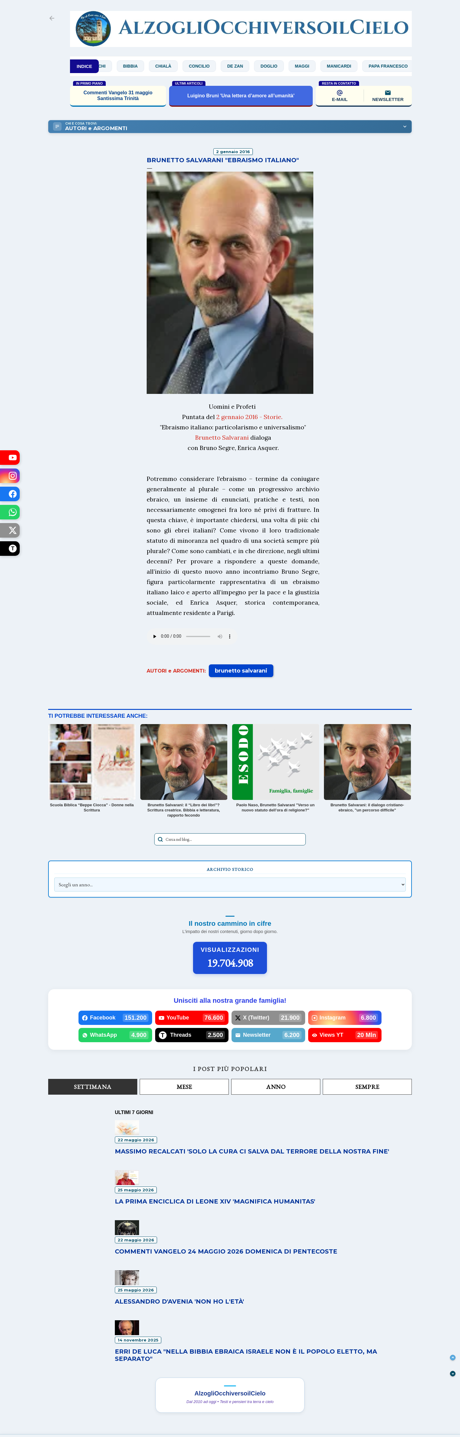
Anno (275, 1087)
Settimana (93, 1087)
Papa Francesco (395, 66)
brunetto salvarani (241, 670)
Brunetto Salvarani (222, 437)
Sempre (367, 1087)
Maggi (309, 66)
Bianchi (103, 66)
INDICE (84, 66)
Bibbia (137, 66)
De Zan (242, 66)
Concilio (206, 66)
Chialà (170, 66)
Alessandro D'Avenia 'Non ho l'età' (179, 1301)
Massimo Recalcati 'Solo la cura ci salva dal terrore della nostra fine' (252, 1151)
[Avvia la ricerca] (160, 839)
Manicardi (346, 66)
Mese (184, 1087)
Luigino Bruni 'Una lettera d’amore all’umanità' (240, 95)
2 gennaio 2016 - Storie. (249, 417)
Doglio (276, 66)
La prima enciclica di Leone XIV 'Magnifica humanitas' (215, 1201)
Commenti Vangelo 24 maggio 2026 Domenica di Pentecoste (226, 1251)
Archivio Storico (230, 869)
